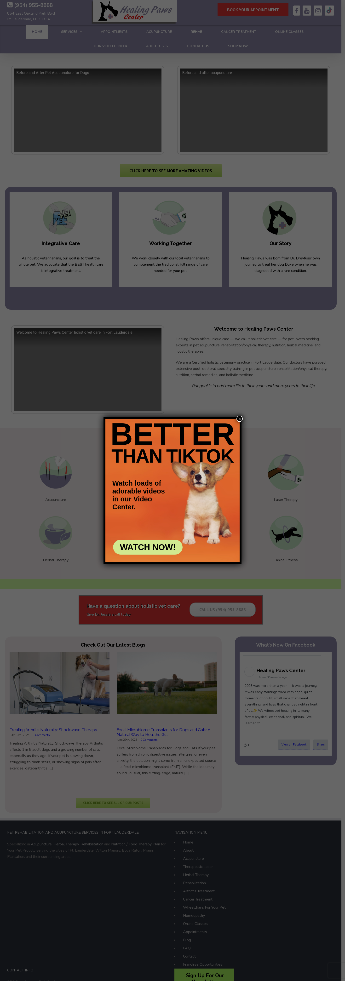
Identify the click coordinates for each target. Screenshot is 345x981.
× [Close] (239, 419)
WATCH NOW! (148, 547)
